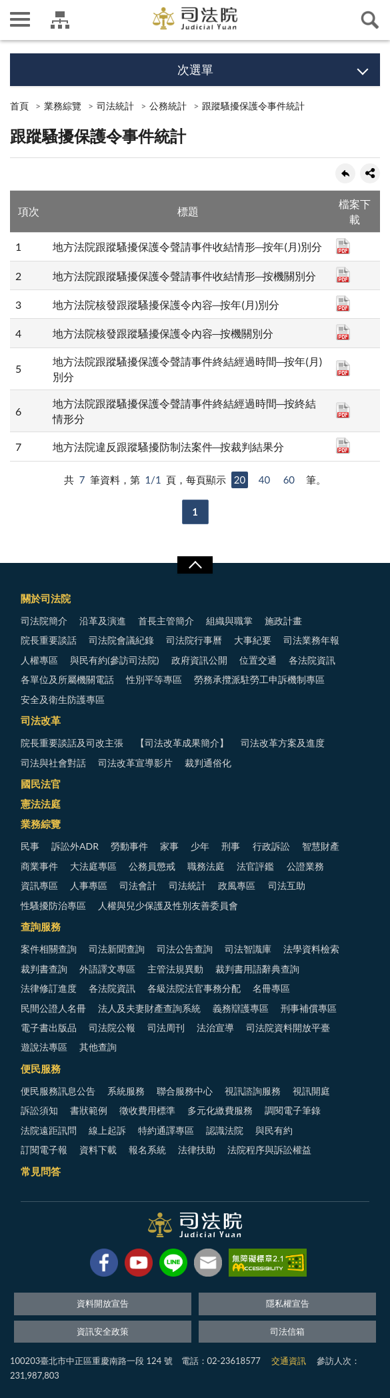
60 (289, 480)
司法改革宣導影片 (135, 762)
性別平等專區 (154, 679)
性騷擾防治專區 (53, 905)
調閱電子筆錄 (293, 1110)
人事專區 (88, 885)
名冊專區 (271, 988)
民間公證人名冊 (53, 1008)
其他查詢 (98, 1047)
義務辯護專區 (241, 1008)
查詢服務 (41, 926)
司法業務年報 (311, 640)
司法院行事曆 (194, 640)
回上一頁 (345, 173)
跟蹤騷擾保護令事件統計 (253, 105)
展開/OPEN (194, 565)
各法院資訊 (312, 660)
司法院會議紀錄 (121, 640)
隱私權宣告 (287, 1303)
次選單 (195, 69)
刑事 (230, 846)
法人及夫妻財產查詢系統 (149, 1008)
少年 (200, 846)
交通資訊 (288, 1360)
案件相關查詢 (49, 948)
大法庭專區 (93, 866)
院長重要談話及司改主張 (72, 742)
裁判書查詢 (44, 968)
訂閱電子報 (44, 1149)
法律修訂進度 (49, 988)
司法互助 (286, 885)
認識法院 (224, 1130)
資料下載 (98, 1149)
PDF (343, 246)
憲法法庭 (41, 804)
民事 (30, 846)
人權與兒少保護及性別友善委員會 (168, 905)
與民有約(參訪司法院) (114, 660)
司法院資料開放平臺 (288, 1027)
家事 (169, 846)
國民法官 (41, 784)
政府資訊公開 (199, 660)
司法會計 (138, 885)
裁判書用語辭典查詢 (257, 968)
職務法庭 (206, 866)
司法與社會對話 (53, 762)
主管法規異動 (175, 968)
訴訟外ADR (75, 846)
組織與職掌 (229, 620)
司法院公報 (112, 1027)
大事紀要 (252, 640)
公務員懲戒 (152, 866)
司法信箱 (287, 1331)
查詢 (370, 20)
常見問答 (41, 1171)
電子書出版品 (49, 1027)
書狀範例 (88, 1110)
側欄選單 (20, 19)
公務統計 (168, 105)
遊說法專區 (44, 1047)
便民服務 (41, 1069)
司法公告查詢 (185, 948)
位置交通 (258, 660)
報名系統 (147, 1149)
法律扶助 (196, 1149)
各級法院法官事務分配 (194, 988)
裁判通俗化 (208, 762)
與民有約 (274, 1130)
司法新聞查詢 (117, 948)
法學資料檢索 (311, 948)
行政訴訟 (271, 846)
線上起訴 (107, 1130)
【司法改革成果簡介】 (182, 742)
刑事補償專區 (309, 1008)
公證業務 (305, 866)
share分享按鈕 (370, 173)
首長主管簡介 (166, 620)
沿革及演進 (102, 620)
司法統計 (115, 105)
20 (239, 480)
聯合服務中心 (185, 1091)
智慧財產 (320, 846)
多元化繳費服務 (220, 1110)
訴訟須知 (39, 1110)
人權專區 (39, 660)
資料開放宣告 (103, 1303)
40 (264, 480)
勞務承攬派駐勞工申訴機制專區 (259, 679)
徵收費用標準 (147, 1110)
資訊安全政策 (103, 1331)
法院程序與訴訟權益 (269, 1149)
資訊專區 (39, 885)
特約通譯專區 (166, 1130)
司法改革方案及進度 (283, 742)
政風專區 (236, 885)
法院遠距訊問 (49, 1130)
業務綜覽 (62, 105)
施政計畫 (283, 620)
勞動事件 (129, 846)
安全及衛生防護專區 (63, 699)
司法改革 (41, 720)
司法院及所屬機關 (60, 20)
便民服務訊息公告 (58, 1091)
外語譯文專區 (107, 968)
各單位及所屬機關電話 (67, 679)
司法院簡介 (44, 620)
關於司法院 (46, 598)
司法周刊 (166, 1027)
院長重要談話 (49, 640)
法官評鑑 (255, 866)
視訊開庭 (311, 1091)
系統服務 (126, 1091)
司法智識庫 (248, 948)
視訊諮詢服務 (253, 1091)
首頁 (19, 105)
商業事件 (39, 866)
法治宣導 (215, 1027)
